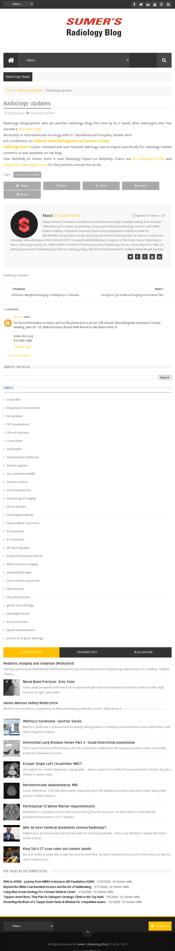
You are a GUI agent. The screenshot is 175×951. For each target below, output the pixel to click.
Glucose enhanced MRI (21, 465)
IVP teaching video (18, 539)
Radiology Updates (30, 90)
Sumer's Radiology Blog (92, 935)
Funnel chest (14, 432)
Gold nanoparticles (19, 481)
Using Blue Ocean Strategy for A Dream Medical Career (39, 883)
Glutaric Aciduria (17, 473)
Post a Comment (20, 347)
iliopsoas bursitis (17, 613)
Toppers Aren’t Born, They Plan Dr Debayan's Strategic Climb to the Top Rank (53, 888)
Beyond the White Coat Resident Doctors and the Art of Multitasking (47, 878)
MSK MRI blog (29, 129)
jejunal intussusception (21, 621)
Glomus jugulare (17, 457)
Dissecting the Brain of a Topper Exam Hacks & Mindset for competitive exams (54, 893)
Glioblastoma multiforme (23, 448)
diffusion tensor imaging (22, 555)
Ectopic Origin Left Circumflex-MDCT (52, 755)
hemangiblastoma (18, 605)
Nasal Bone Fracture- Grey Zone (49, 673)
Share (53, 185)
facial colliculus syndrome (23, 572)
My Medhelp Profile (148, 159)
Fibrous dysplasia (18, 424)
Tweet (19, 185)
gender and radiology (20, 597)
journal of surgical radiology (25, 629)
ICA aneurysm (15, 523)
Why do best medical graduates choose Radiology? (64, 819)
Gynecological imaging (21, 490)
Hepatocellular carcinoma (23, 514)
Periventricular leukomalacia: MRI (50, 777)
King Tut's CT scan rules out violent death (57, 840)
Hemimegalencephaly (20, 506)
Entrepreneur (15, 407)
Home (9, 90)
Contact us (160, 917)
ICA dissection (15, 531)
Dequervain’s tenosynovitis (23, 399)
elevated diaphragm (19, 564)
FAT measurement (18, 416)
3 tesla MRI (13, 391)
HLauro (18, 308)
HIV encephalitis (16, 498)
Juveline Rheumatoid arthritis (25, 547)
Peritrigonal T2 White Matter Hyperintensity (59, 798)
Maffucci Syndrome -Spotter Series (52, 713)
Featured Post (87, 643)
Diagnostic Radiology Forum (25, 165)
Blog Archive (143, 643)
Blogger (95, 942)
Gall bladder (14, 440)
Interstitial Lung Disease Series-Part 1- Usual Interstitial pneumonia (79, 734)
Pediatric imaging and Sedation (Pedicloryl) (38, 655)
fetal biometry (15, 580)
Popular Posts (31, 643)
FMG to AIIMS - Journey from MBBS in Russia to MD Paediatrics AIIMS (48, 873)
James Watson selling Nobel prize (30, 695)
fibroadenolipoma (18, 588)
